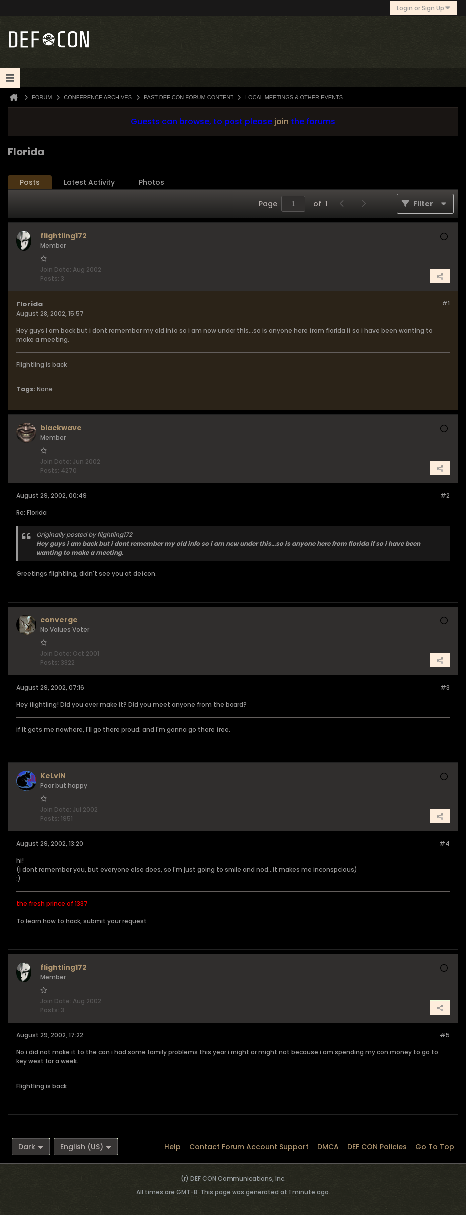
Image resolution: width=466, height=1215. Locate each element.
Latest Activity (89, 182)
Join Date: (55, 269)
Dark (30, 1147)
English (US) (85, 1147)
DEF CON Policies (377, 1147)
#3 (445, 687)
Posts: (49, 278)
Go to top (434, 1147)
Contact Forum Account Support (249, 1147)
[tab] (30, 182)
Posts (30, 182)
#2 (445, 495)
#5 (445, 1035)
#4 (444, 843)
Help (172, 1147)
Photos (151, 182)
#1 (446, 303)
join (281, 121)
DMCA (328, 1147)
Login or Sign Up (423, 8)
